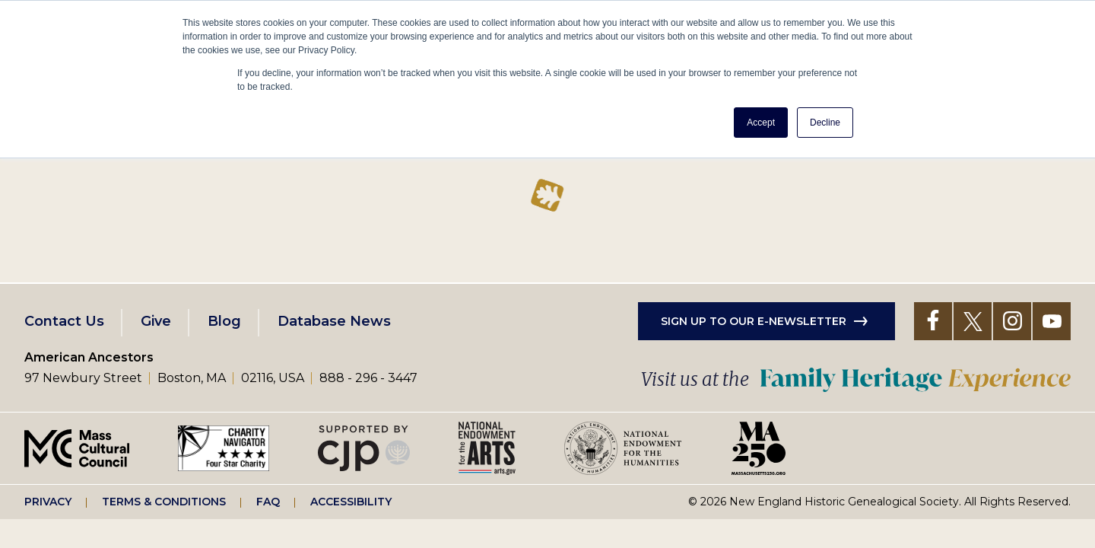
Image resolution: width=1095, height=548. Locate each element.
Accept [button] (761, 122)
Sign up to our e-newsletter (753, 321)
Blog (224, 321)
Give (156, 321)
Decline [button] (825, 122)
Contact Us (64, 321)
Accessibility (351, 501)
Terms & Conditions (164, 501)
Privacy (47, 501)
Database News (334, 321)
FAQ (268, 501)
